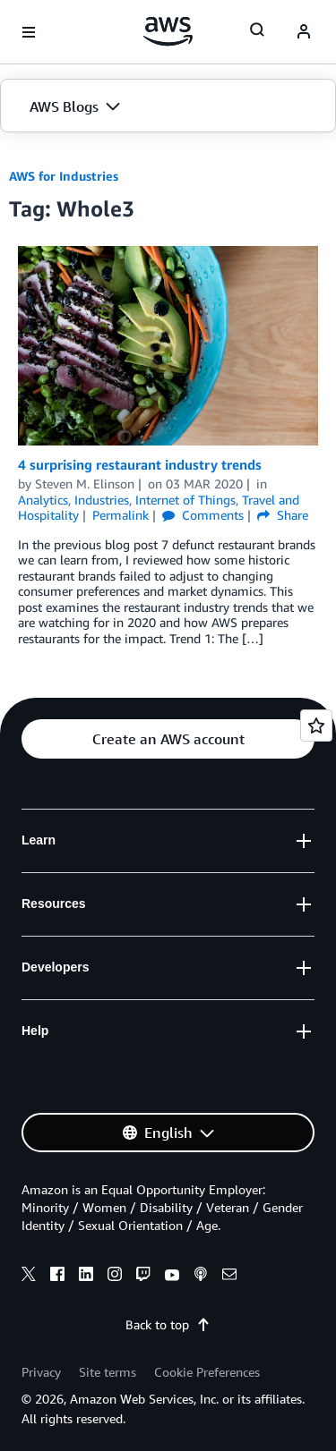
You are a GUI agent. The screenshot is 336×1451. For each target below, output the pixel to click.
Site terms (107, 1371)
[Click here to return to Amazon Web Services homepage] (168, 31)
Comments (203, 514)
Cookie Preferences (207, 1371)
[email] (229, 1276)
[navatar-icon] (304, 32)
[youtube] (172, 1276)
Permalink (120, 514)
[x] (29, 1276)
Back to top (168, 1324)
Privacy (41, 1371)
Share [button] (282, 514)
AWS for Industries (63, 175)
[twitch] (143, 1276)
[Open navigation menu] (28, 32)
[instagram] (115, 1276)
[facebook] (57, 1276)
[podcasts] (201, 1276)
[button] (168, 106)
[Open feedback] (316, 725)
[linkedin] (86, 1276)
